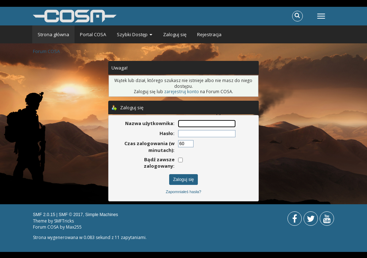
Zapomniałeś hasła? (183, 192)
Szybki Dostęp (134, 34)
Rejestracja (209, 34)
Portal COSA (93, 34)
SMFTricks (64, 221)
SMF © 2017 (71, 214)
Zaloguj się (174, 34)
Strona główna (53, 34)
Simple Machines (101, 214)
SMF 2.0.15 (44, 214)
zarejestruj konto (181, 91)
